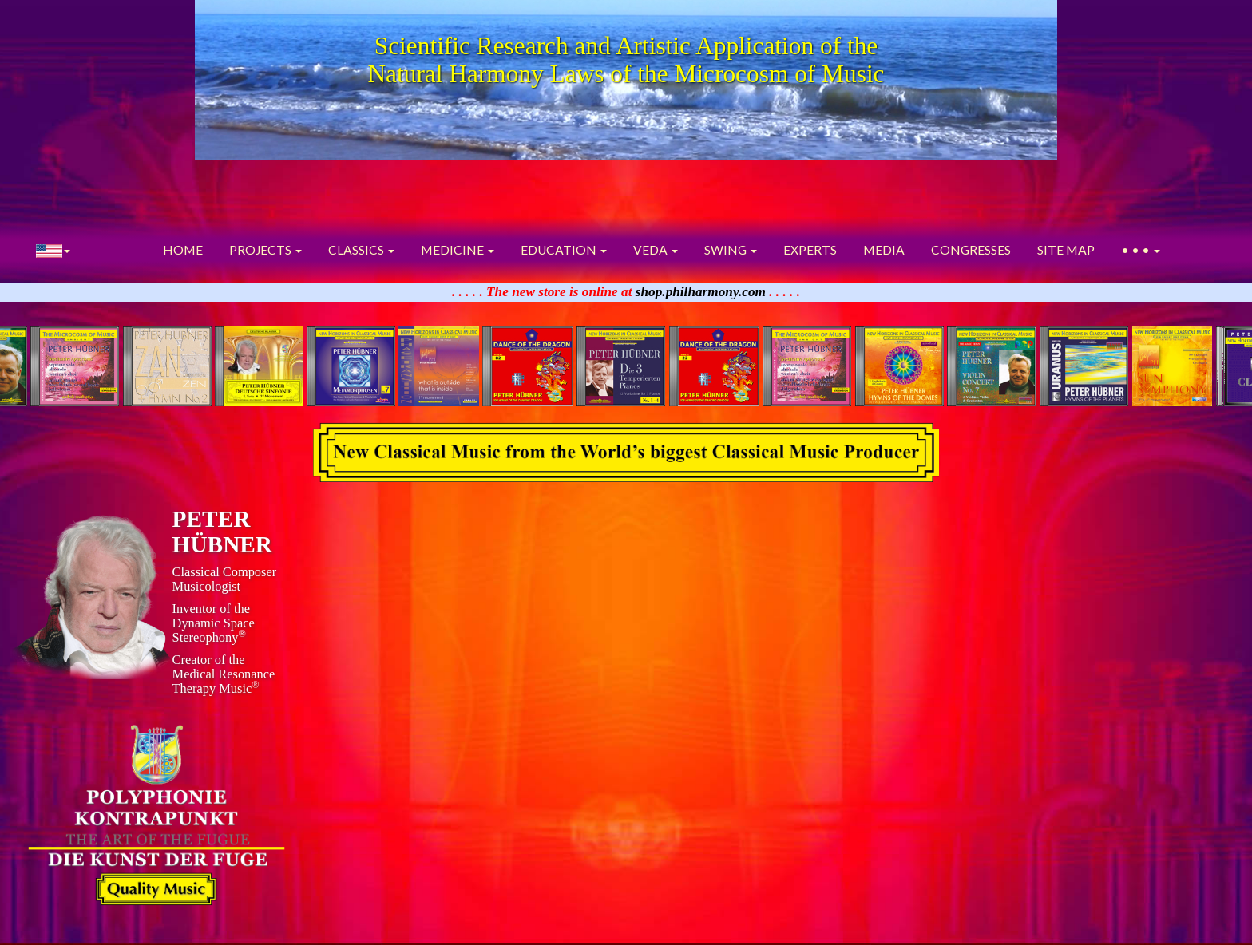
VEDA (655, 250)
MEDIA (884, 250)
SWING (730, 250)
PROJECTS (265, 250)
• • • (1140, 250)
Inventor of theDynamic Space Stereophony (213, 623)
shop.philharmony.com (701, 291)
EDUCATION (564, 250)
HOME (183, 250)
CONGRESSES (971, 250)
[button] (53, 250)
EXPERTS (810, 250)
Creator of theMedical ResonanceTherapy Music (223, 674)
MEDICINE (457, 250)
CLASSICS (361, 250)
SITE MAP (1066, 250)
